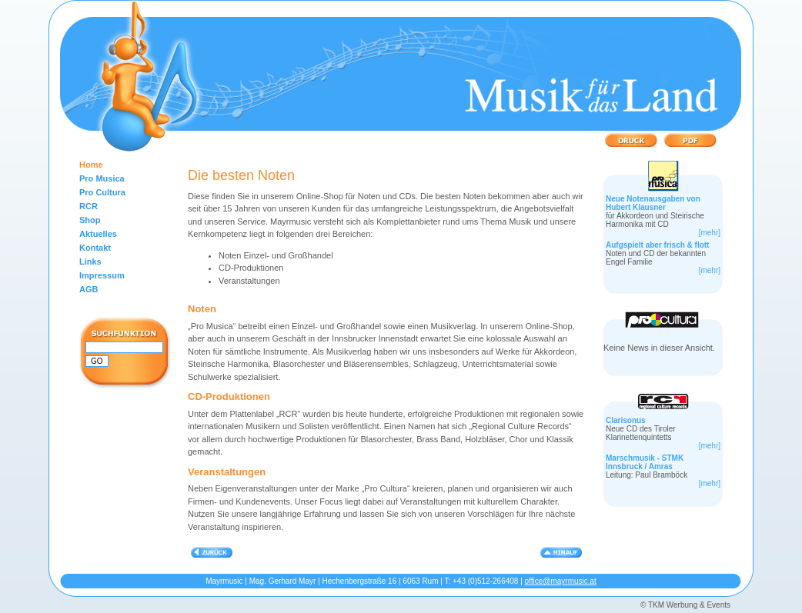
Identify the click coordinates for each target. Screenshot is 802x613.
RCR (88, 206)
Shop (90, 220)
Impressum (102, 275)
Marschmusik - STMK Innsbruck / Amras (644, 462)
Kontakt (95, 247)
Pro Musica (102, 178)
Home (91, 164)
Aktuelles (98, 233)
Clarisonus (626, 420)
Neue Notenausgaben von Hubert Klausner (653, 203)
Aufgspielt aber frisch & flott (657, 245)
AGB (88, 289)
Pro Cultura (102, 192)
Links (90, 261)
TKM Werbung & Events (689, 605)
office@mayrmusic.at (560, 581)
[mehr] (709, 232)
